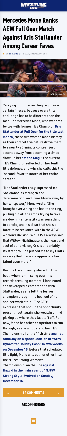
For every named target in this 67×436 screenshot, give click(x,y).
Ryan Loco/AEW (57, 94)
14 (24, 392)
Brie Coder (15, 53)
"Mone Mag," (32, 158)
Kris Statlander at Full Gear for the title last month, (33, 131)
